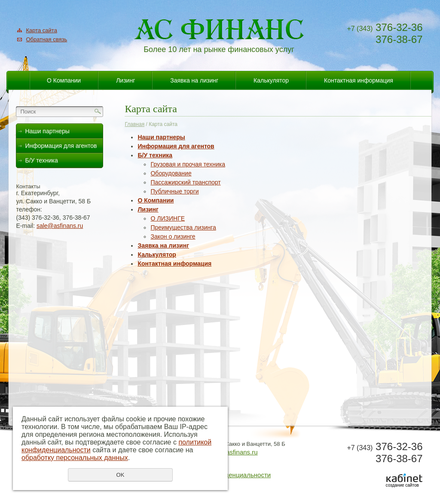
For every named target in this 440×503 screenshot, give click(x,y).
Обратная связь (46, 39)
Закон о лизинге (172, 236)
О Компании (64, 80)
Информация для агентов (176, 146)
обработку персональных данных (74, 457)
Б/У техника (155, 155)
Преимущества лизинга (183, 227)
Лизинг (125, 80)
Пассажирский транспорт (185, 182)
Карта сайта (41, 30)
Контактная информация (358, 80)
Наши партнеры (161, 137)
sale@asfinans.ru (60, 225)
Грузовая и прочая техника (187, 164)
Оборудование (170, 173)
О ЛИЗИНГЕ (167, 218)
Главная (134, 124)
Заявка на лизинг (194, 80)
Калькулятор (271, 80)
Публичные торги (174, 191)
